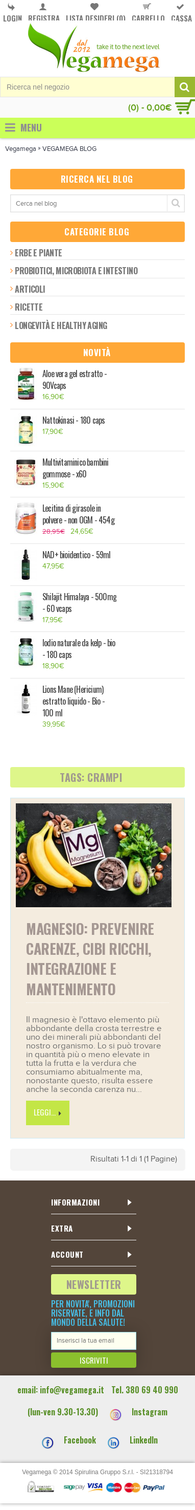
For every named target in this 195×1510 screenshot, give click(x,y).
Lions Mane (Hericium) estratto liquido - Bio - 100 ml (73, 701)
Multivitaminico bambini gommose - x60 (75, 468)
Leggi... (48, 1112)
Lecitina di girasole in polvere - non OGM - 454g (78, 514)
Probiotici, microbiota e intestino (76, 271)
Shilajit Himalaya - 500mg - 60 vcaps (79, 603)
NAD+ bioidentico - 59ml (76, 555)
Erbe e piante (38, 253)
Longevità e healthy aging (61, 325)
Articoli (30, 289)
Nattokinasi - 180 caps (73, 420)
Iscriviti (94, 1360)
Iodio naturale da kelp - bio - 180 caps (78, 649)
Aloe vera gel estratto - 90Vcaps (74, 379)
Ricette (28, 307)
